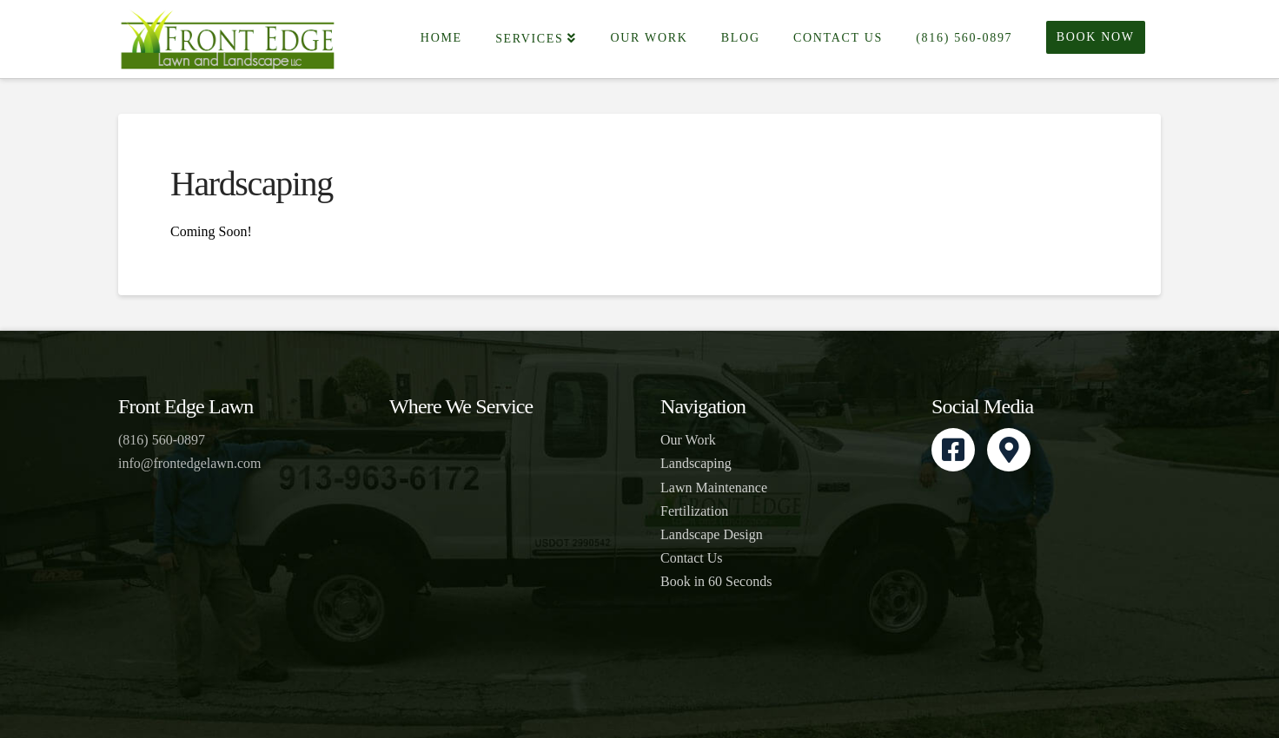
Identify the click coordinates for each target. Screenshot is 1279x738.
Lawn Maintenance (713, 487)
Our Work (688, 439)
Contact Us (691, 557)
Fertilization (694, 511)
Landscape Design (711, 534)
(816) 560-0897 (161, 439)
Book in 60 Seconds (716, 581)
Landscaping (696, 463)
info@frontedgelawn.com (189, 463)
